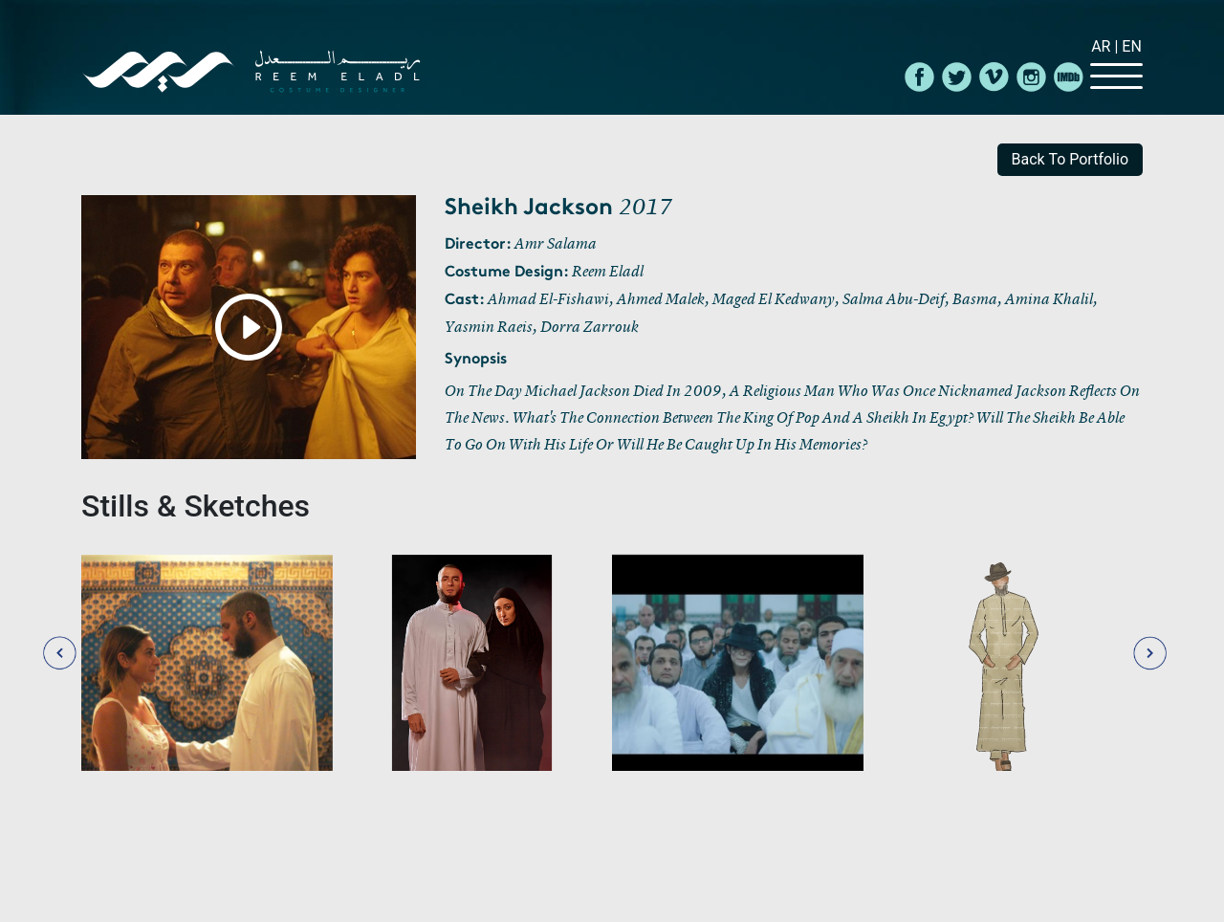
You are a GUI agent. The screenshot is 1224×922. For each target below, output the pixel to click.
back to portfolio (1070, 159)
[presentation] (59, 650)
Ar (1102, 46)
